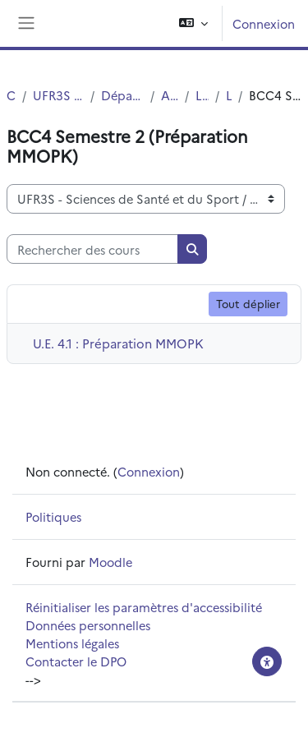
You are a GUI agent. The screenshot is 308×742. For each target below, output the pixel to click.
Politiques (53, 516)
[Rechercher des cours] (92, 249)
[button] (193, 23)
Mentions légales (72, 643)
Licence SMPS (202, 95)
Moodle (110, 561)
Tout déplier (248, 303)
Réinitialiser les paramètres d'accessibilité (143, 606)
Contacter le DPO (75, 661)
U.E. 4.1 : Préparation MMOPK (118, 343)
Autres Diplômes (170, 95)
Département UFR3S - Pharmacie (122, 95)
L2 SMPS (228, 95)
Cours (11, 95)
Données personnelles (87, 625)
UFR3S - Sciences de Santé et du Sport (58, 95)
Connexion (263, 23)
